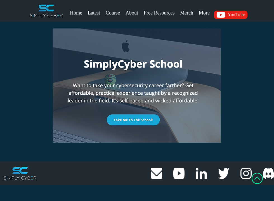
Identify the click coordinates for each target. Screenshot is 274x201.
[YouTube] (230, 15)
